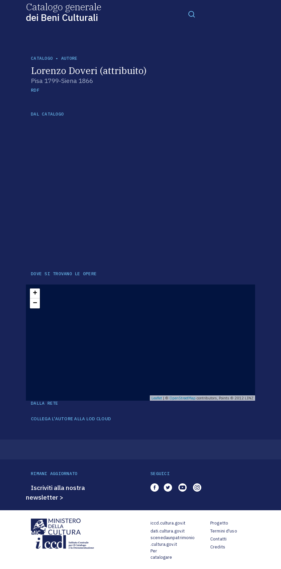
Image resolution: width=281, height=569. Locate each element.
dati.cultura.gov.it (167, 531)
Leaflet (156, 398)
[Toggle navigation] (191, 14)
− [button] (35, 303)
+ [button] (35, 293)
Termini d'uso (223, 531)
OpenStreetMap (182, 398)
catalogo (42, 58)
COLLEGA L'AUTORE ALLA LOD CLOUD (71, 419)
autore (69, 58)
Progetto (219, 523)
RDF (35, 90)
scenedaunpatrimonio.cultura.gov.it (172, 541)
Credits (217, 547)
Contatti (218, 539)
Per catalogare (161, 554)
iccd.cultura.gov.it (167, 523)
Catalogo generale (63, 12)
